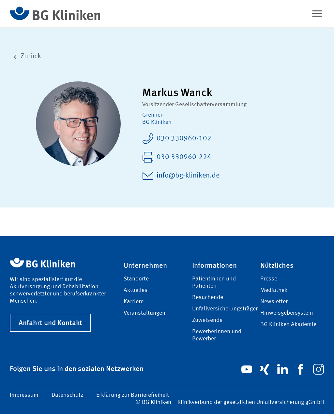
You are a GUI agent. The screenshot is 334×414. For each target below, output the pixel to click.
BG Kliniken (157, 122)
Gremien (153, 115)
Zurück (25, 56)
